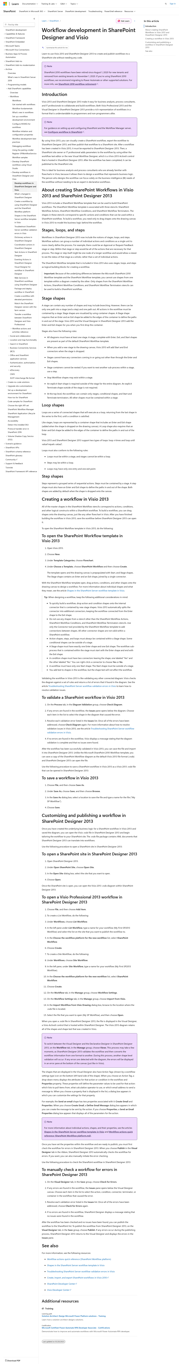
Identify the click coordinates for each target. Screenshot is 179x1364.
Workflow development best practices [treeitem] (24, 140)
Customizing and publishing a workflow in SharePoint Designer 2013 (159, 45)
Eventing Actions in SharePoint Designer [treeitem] (23, 261)
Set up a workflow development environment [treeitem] (23, 118)
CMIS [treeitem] (12, 374)
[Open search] (166, 3)
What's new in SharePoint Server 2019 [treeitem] (22, 79)
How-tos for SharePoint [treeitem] (18, 397)
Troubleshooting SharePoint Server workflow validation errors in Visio (82, 686)
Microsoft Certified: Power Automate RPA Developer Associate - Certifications (76, 1328)
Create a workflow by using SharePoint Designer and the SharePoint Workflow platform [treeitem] (26, 206)
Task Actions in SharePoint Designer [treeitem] (26, 254)
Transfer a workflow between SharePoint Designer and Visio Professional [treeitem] (23, 319)
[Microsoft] (5, 4)
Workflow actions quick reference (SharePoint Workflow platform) (79, 1259)
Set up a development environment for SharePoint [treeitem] (19, 392)
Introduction (150, 26)
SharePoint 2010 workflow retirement (77, 83)
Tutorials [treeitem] (9, 467)
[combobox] (19, 24)
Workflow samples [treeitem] (20, 157)
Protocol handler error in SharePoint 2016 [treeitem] (18, 430)
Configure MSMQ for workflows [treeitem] (21, 125)
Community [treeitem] (11, 459)
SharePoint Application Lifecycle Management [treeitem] (21, 415)
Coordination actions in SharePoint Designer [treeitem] (25, 246)
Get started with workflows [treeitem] (23, 104)
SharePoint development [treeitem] (16, 30)
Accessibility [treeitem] (13, 420)
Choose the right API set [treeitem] (18, 405)
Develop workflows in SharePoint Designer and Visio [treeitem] (25, 186)
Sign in (173, 3)
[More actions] (134, 21)
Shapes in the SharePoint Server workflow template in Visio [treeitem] (25, 219)
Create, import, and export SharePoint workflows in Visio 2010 (77, 1277)
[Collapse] (34, 18)
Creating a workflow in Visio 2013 (159, 38)
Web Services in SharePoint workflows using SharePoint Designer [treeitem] (26, 281)
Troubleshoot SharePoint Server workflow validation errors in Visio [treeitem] (26, 230)
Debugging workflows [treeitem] (21, 146)
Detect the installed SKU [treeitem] (18, 424)
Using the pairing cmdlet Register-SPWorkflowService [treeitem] (24, 152)
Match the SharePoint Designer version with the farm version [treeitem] (25, 306)
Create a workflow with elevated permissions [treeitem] (24, 298)
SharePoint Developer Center (61, 1283)
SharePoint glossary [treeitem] (14, 455)
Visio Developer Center (58, 1289)
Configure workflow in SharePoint (65, 131)
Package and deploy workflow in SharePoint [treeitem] (24, 290)
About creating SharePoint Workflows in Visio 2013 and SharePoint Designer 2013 (157, 32)
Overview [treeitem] (12, 73)
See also (148, 51)
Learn (44, 20)
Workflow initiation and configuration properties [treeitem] (22, 133)
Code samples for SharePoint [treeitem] (20, 401)
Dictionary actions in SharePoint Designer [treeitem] (23, 239)
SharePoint (54, 20)
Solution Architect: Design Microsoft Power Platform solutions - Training (74, 1316)
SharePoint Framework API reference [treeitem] (21, 471)
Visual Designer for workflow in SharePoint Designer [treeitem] (24, 270)
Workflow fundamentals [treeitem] (22, 108)
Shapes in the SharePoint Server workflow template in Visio (95, 590)
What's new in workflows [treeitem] (22, 112)
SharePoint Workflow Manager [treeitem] (21, 409)
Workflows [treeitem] (16, 100)
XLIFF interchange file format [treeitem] (22, 378)
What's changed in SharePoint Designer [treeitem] (23, 196)
